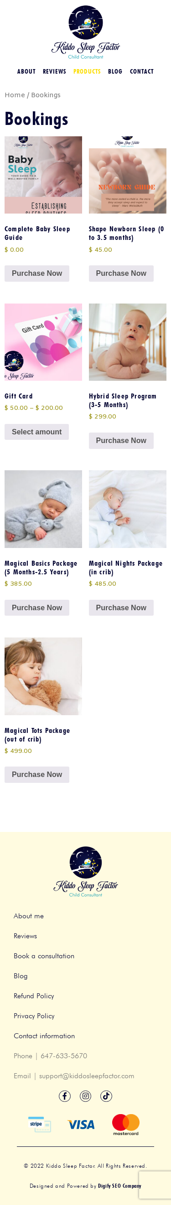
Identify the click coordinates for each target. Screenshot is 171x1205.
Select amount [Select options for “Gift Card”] (37, 432)
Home (15, 95)
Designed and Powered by (85, 1185)
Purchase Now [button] (37, 273)
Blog (115, 71)
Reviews (54, 71)
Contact (142, 71)
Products (87, 71)
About (26, 71)
